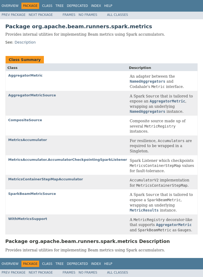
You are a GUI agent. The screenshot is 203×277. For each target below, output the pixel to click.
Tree (60, 6)
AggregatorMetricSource (32, 95)
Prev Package (14, 15)
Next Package (41, 15)
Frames (69, 15)
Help (108, 6)
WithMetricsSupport (27, 219)
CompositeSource (25, 120)
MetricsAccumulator (27, 140)
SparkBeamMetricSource (32, 194)
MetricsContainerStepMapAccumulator (45, 179)
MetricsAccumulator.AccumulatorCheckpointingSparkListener (67, 160)
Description (25, 42)
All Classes (117, 15)
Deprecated (77, 6)
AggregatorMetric (25, 75)
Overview (10, 6)
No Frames (88, 15)
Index (96, 6)
